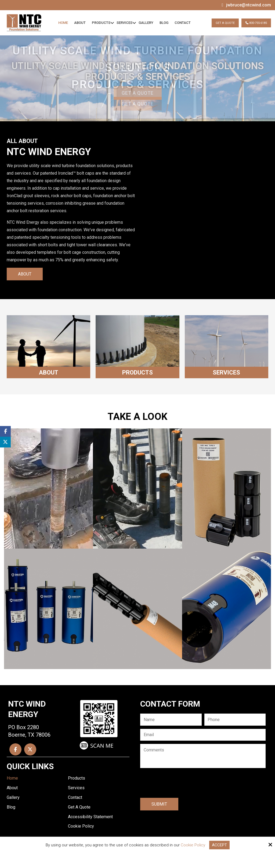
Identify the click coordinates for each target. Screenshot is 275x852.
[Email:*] (203, 735)
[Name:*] (171, 720)
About (24, 274)
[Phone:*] (235, 720)
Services (226, 372)
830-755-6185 (256, 23)
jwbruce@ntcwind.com (248, 5)
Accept (219, 845)
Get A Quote (225, 23)
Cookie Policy (193, 845)
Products (137, 372)
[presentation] (181, 783)
